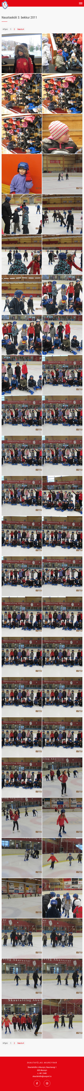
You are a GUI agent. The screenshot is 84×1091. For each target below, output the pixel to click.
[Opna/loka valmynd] (80, 3)
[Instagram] (47, 1083)
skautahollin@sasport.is (42, 1076)
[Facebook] (37, 1083)
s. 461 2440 (42, 1073)
